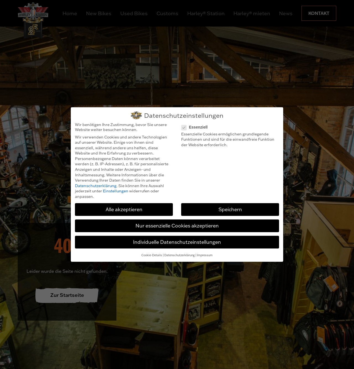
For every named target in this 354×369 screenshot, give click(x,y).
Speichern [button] (230, 209)
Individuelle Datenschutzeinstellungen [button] (177, 242)
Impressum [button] (205, 255)
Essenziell (196, 127)
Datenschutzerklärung (95, 185)
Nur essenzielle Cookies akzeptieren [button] (177, 226)
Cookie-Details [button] (151, 255)
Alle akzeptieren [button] (124, 209)
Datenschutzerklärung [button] (179, 255)
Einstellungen (115, 191)
